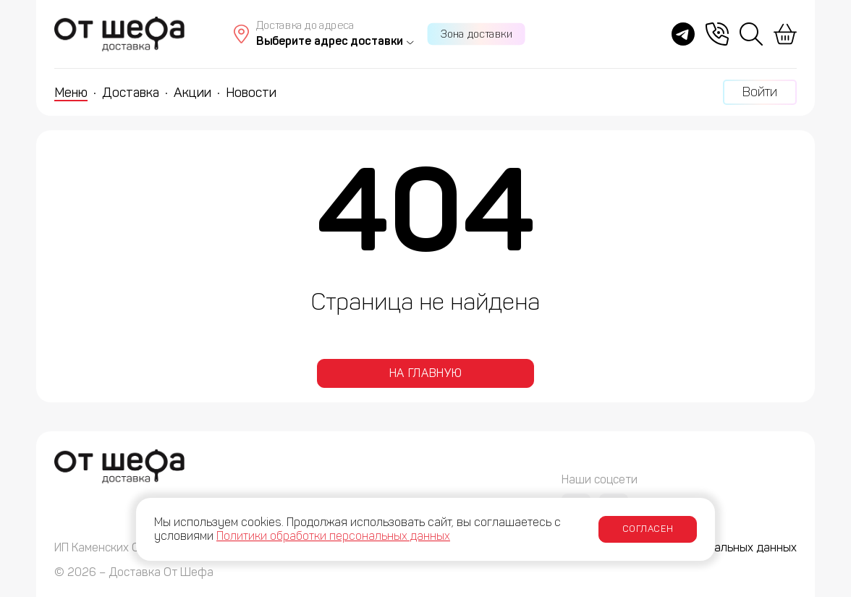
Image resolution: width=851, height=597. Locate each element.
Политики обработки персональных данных (333, 536)
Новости (251, 93)
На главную (425, 373)
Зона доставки (476, 33)
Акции (192, 93)
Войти (759, 92)
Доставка (130, 93)
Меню (71, 93)
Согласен (647, 528)
